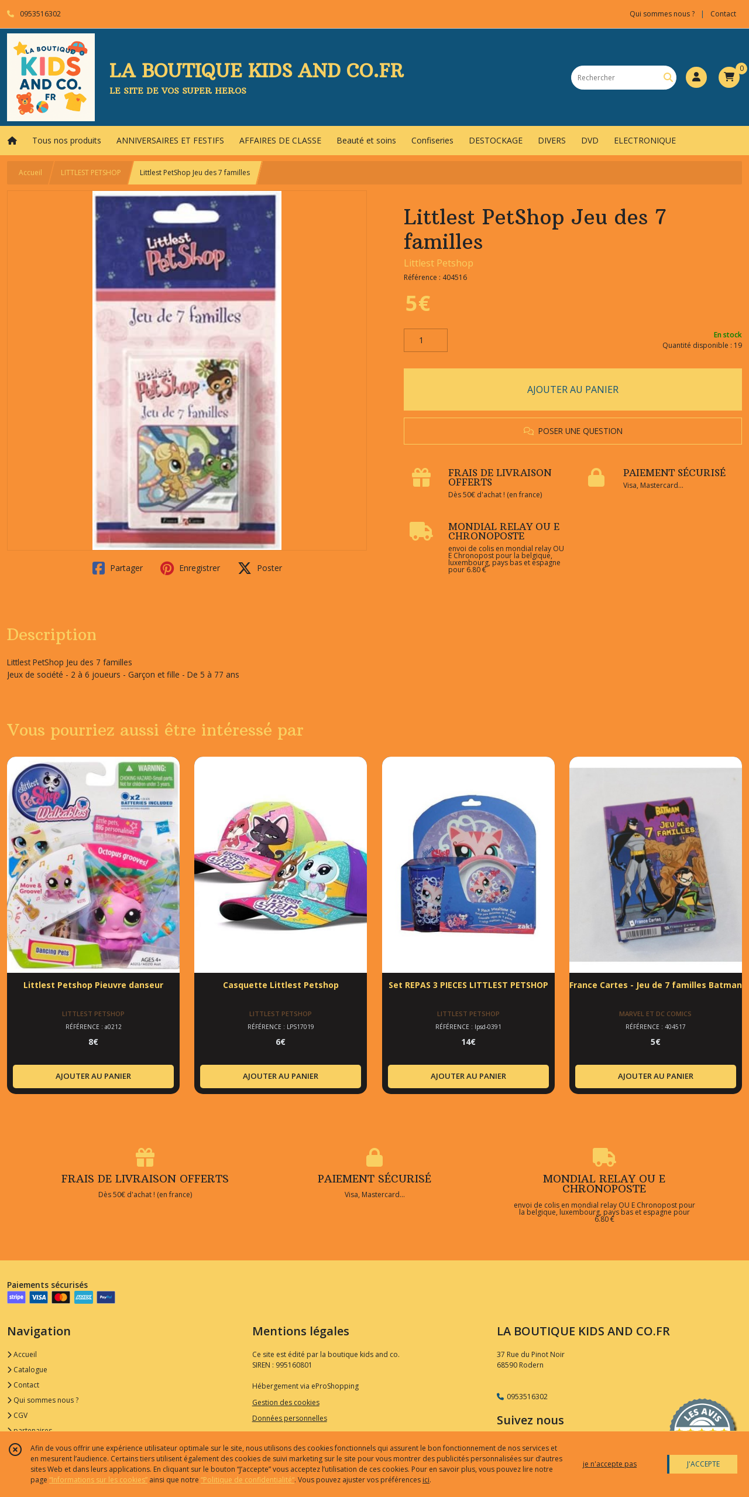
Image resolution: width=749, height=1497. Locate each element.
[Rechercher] (668, 77)
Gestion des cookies (285, 1402)
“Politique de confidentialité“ (247, 1480)
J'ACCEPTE (703, 1464)
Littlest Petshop (438, 263)
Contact (723, 14)
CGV (17, 1415)
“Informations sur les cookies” (98, 1480)
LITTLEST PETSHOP (91, 172)
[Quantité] (426, 340)
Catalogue (27, 1370)
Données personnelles (289, 1418)
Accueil (30, 172)
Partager (117, 568)
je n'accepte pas (610, 1464)
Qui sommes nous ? (42, 1400)
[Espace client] (696, 77)
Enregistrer (190, 568)
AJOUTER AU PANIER (573, 389)
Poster (260, 568)
